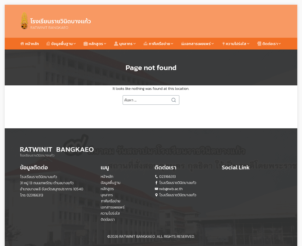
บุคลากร (123, 44)
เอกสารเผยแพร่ (196, 44)
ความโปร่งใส (234, 44)
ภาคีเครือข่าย (156, 44)
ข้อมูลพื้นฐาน (59, 44)
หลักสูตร (93, 44)
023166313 (35, 195)
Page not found (151, 67)
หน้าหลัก (29, 44)
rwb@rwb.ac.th (171, 189)
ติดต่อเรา (267, 44)
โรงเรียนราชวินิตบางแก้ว (177, 182)
